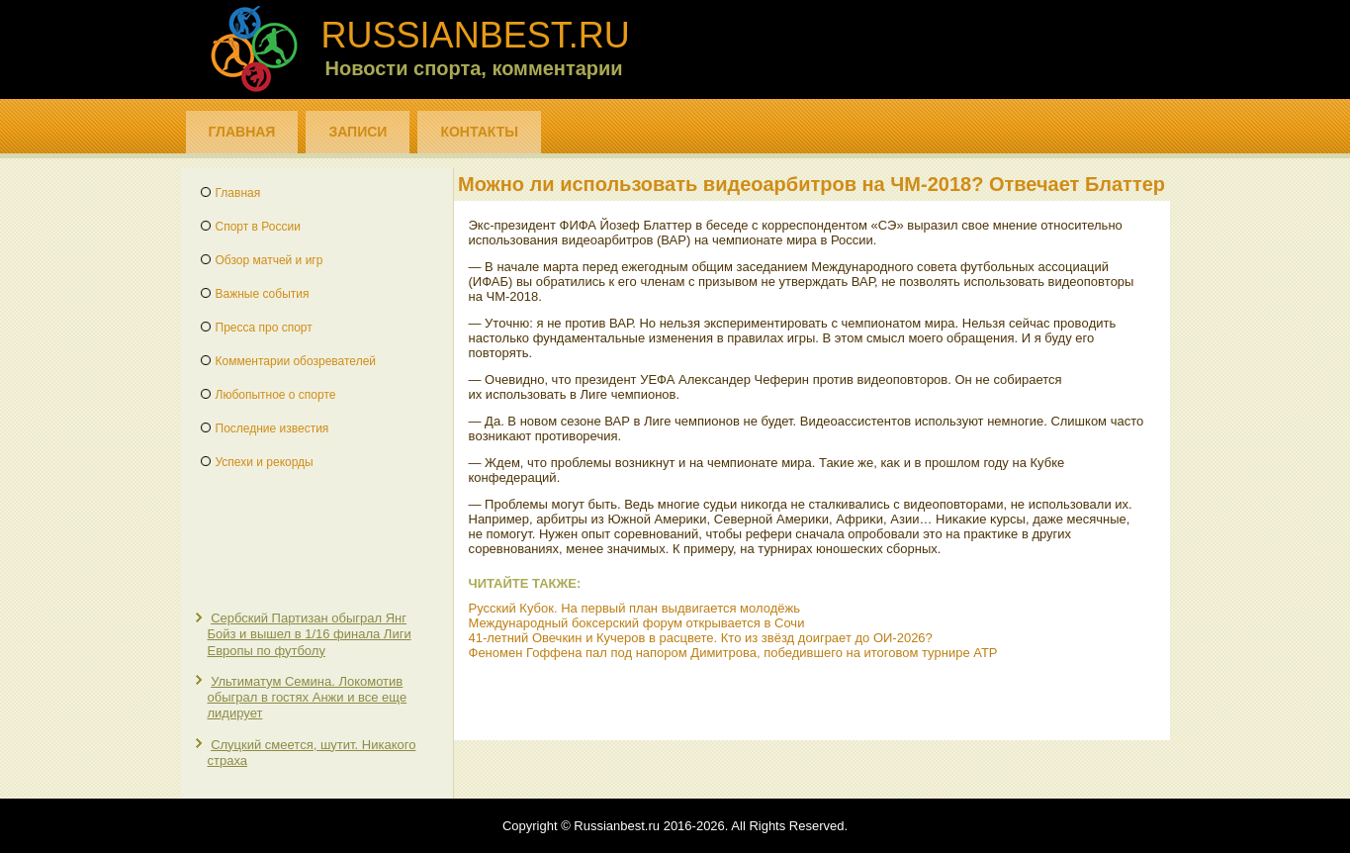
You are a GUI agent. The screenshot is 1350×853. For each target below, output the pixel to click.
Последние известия (272, 428)
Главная (242, 132)
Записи (357, 132)
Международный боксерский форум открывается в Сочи (637, 623)
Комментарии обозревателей (296, 361)
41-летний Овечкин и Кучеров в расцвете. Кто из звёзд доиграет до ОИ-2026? (701, 637)
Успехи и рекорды (265, 462)
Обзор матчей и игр (269, 260)
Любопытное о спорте (276, 395)
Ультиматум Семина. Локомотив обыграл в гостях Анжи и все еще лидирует (307, 697)
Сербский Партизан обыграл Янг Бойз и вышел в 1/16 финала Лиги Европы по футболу (309, 634)
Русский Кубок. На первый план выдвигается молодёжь (634, 608)
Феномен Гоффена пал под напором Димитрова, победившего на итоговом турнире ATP (733, 652)
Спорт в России (258, 227)
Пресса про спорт (264, 327)
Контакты (478, 132)
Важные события (263, 294)
